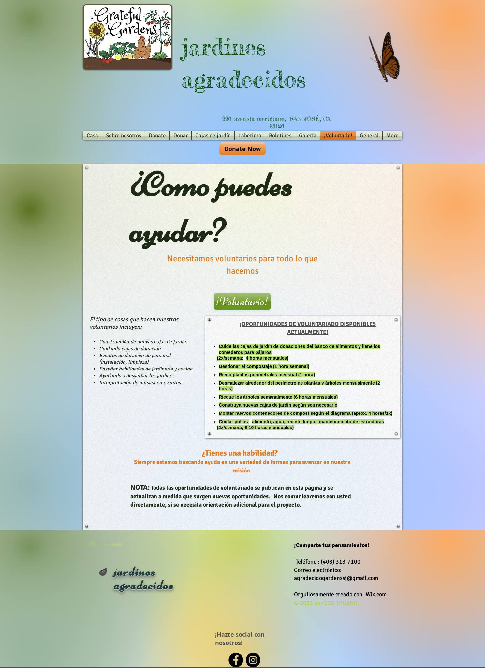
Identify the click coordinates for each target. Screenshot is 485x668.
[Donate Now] (242, 148)
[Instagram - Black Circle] (253, 660)
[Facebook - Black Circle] (235, 660)
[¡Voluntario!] (242, 301)
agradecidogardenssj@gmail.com (336, 578)
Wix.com (376, 594)
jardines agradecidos (144, 578)
